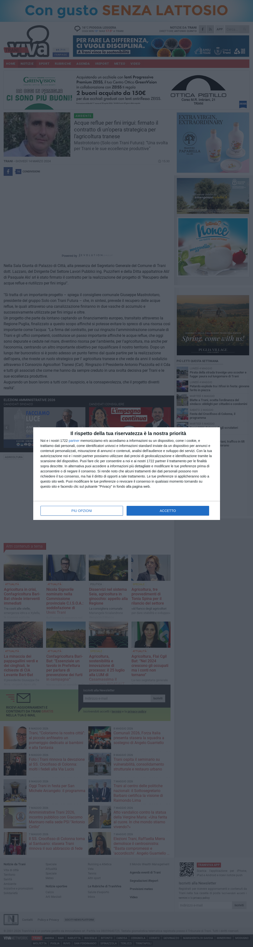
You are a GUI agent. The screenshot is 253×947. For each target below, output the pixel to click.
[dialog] (126, 473)
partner (74, 440)
